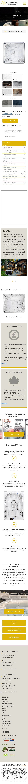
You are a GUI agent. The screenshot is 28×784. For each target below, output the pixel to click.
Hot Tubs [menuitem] (4, 699)
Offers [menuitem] (4, 710)
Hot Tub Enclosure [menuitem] (7, 703)
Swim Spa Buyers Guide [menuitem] (8, 705)
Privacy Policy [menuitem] (6, 727)
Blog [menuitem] (3, 719)
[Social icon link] (3, 732)
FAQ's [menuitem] (4, 718)
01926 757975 (12, 692)
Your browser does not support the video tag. (14, 207)
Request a (14, 623)
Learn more (14, 434)
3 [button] (15, 281)
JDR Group (23, 765)
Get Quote (10, 121)
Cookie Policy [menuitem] (5, 728)
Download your (14, 630)
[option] (14, 53)
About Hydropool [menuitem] (6, 721)
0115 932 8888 (13, 669)
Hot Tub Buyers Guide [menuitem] (8, 706)
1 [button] (12, 281)
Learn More (4, 363)
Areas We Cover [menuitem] (6, 725)
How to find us (14, 612)
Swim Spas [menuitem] (5, 701)
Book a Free (14, 637)
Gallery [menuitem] (4, 712)
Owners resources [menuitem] (7, 723)
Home (5, 31)
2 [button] (14, 281)
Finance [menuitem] (4, 708)
